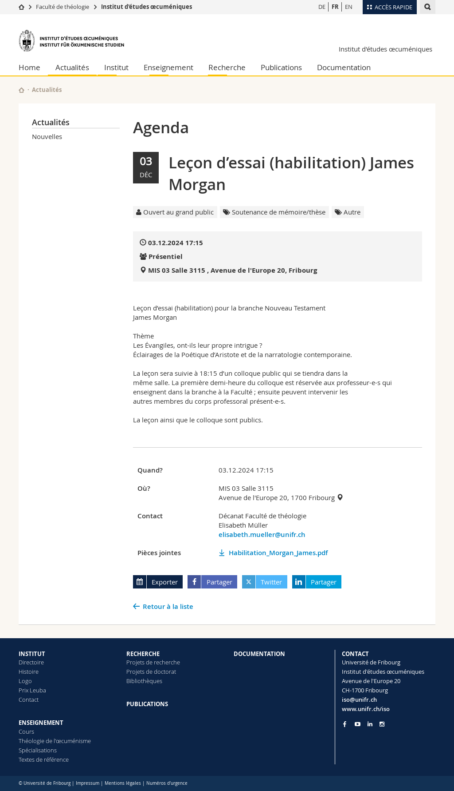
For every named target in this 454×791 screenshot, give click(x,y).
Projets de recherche (153, 662)
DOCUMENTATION (259, 654)
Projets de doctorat (151, 672)
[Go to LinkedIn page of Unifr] (370, 724)
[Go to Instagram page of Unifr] (382, 724)
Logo (25, 681)
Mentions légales (123, 783)
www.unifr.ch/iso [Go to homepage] (366, 709)
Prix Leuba (32, 690)
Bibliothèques (144, 681)
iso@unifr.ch (359, 700)
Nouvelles (47, 136)
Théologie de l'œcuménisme (55, 741)
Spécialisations (38, 750)
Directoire (31, 662)
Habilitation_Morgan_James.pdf (278, 552)
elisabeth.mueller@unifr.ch (262, 534)
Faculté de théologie (62, 7)
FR (335, 7)
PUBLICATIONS (147, 704)
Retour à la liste (168, 606)
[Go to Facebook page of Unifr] (345, 724)
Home (29, 67)
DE (321, 7)
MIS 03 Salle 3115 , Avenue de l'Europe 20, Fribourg (232, 270)
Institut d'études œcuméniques (146, 7)
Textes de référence (44, 759)
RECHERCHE (143, 654)
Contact (29, 700)
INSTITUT (32, 654)
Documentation (344, 67)
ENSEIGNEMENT (41, 723)
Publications (281, 67)
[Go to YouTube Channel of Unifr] (357, 724)
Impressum (87, 783)
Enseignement (168, 67)
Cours (26, 731)
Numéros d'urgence (167, 783)
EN (348, 7)
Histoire (29, 672)
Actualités (72, 67)
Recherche (227, 67)
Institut (116, 67)
